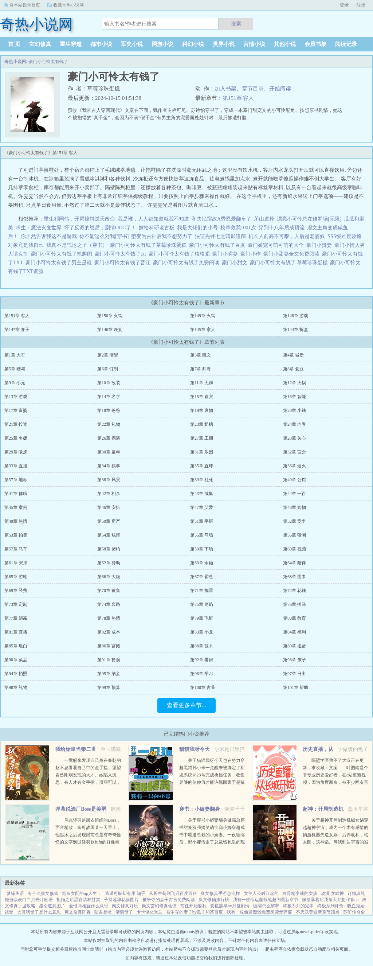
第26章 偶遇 (108, 438)
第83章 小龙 (201, 632)
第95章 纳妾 (108, 673)
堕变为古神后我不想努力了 (161, 236)
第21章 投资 (15, 424)
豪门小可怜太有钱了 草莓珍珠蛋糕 (290, 262)
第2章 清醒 (107, 355)
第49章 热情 (15, 521)
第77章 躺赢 (15, 618)
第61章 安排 (15, 562)
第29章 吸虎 (15, 452)
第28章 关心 (294, 438)
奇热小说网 (15, 61)
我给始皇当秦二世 (75, 749)
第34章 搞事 (108, 465)
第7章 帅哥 (200, 368)
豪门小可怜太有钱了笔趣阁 (63, 254)
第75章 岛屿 (201, 604)
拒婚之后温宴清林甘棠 (78, 899)
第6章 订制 (107, 368)
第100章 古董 (202, 687)
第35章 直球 (201, 465)
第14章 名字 (108, 396)
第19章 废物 (201, 410)
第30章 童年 (108, 452)
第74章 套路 (108, 604)
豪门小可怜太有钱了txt (122, 254)
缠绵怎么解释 (266, 905)
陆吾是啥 (103, 912)
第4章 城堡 (293, 355)
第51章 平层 (201, 521)
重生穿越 (71, 44)
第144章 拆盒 (295, 329)
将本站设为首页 (24, 5)
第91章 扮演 (108, 659)
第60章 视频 (294, 549)
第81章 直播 (15, 632)
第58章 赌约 (108, 549)
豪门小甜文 (236, 262)
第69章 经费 (15, 590)
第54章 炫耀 (108, 535)
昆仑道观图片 (52, 905)
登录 (344, 5)
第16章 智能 (294, 396)
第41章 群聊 (15, 493)
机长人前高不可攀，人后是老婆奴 (286, 236)
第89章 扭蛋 (294, 645)
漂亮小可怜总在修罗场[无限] (309, 219)
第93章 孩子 (294, 659)
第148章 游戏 (295, 315)
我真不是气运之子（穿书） (76, 245)
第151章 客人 (238, 98)
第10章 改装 (108, 382)
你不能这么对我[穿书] (104, 236)
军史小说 (132, 44)
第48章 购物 (294, 507)
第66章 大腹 (108, 576)
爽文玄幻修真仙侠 (159, 905)
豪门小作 (251, 254)
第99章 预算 (108, 687)
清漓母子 (124, 912)
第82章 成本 (108, 632)
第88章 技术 (201, 645)
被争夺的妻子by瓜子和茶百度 (194, 912)
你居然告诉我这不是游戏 (49, 236)
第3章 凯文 (200, 355)
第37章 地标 (15, 479)
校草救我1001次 (238, 227)
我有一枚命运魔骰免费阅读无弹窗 (259, 912)
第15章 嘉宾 (201, 396)
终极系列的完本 (298, 905)
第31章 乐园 (201, 452)
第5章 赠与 (14, 368)
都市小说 (101, 44)
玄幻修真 (40, 44)
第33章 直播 (15, 465)
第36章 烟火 (294, 465)
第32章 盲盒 (294, 452)
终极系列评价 (330, 905)
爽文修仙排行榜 (214, 899)
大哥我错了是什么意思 (39, 912)
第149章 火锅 (202, 315)
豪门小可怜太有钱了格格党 (180, 254)
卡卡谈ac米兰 (149, 912)
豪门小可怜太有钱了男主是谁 (59, 262)
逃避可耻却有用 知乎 (125, 893)
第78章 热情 (108, 618)
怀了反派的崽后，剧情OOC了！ (100, 227)
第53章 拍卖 (15, 535)
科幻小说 (193, 44)
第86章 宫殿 (108, 645)
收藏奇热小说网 (68, 5)
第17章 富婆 (15, 410)
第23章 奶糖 (201, 424)
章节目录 (253, 88)
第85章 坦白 (15, 645)
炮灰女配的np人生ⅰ (81, 893)
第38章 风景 (108, 479)
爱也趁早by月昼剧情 (230, 905)
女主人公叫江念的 (261, 893)
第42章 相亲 (108, 493)
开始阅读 (280, 88)
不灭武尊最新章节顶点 (317, 912)
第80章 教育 (294, 618)
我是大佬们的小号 (197, 227)
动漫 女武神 (332, 893)
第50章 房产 (108, 521)
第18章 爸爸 (108, 410)
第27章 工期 (201, 438)
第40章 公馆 (294, 479)
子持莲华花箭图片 (121, 899)
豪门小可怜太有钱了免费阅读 (187, 262)
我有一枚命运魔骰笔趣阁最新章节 (265, 899)
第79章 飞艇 (201, 618)
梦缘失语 (15, 893)
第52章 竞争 (294, 521)
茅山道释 (264, 219)
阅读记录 (346, 44)
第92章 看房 (201, 659)
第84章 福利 (294, 632)
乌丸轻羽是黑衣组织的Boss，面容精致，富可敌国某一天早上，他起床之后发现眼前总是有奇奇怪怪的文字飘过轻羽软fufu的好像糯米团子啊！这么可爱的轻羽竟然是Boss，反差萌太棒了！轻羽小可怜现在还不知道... (88, 842)
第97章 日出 (294, 673)
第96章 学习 (201, 673)
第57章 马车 (15, 549)
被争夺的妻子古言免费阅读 (168, 899)
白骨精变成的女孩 (299, 893)
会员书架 (315, 44)
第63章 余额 (201, 562)
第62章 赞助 (108, 562)
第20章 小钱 (294, 410)
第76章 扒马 (294, 604)
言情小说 (254, 44)
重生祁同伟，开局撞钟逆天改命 (79, 219)
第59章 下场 (201, 549)
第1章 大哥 (14, 355)
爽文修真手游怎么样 (220, 893)
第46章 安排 (108, 507)
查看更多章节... (186, 705)
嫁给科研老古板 (156, 227)
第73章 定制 (15, 604)
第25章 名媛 (15, 438)
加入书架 (225, 88)
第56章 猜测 (294, 535)
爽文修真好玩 (125, 905)
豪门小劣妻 (226, 254)
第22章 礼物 (108, 424)
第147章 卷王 (17, 329)
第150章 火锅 (109, 315)
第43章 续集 (201, 493)
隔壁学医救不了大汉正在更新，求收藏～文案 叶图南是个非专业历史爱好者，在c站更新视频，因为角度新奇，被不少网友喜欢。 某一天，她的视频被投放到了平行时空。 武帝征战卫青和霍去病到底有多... (335, 782)
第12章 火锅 (294, 382)
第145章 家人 (202, 329)
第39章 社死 (201, 479)
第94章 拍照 (15, 673)
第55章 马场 (201, 535)
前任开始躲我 (193, 905)
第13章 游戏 (15, 396)
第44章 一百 (294, 493)
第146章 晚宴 (109, 329)
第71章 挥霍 (201, 590)
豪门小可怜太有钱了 (48, 61)
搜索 (236, 24)
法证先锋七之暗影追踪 (220, 236)
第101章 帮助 (295, 687)
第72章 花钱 (294, 590)
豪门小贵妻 (320, 245)
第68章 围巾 (294, 576)
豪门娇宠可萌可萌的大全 (277, 245)
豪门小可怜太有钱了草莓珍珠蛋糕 (149, 245)
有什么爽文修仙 (43, 893)
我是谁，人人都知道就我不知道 (153, 219)
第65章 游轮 (15, 576)
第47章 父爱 (201, 507)
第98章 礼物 (15, 687)
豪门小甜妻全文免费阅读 (292, 254)
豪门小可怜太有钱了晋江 (123, 262)
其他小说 (285, 44)
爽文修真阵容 (77, 912)
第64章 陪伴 (294, 562)
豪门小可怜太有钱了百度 (218, 245)
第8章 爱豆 (293, 368)
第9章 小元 (14, 382)
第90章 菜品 (15, 659)
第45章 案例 (15, 507)
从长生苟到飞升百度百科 (173, 893)
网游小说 (162, 44)
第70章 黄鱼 (108, 590)
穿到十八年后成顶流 (282, 227)
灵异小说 (224, 44)
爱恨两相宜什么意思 (88, 905)
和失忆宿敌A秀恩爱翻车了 (221, 219)
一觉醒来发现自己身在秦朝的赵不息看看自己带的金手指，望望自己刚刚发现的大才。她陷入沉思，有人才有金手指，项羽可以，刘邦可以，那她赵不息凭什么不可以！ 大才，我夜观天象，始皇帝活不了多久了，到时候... (88, 782)
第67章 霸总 (201, 576)
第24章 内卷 (294, 424)
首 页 (14, 44)
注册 (361, 5)
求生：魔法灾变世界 (39, 227)
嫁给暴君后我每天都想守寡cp (330, 899)
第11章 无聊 (201, 382)
